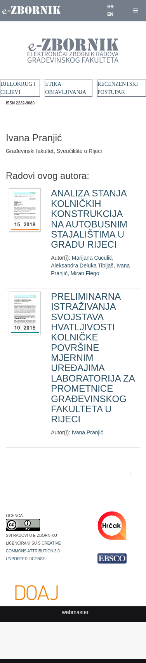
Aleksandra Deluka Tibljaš (82, 265)
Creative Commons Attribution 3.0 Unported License (33, 550)
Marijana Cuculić (92, 258)
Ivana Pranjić (87, 432)
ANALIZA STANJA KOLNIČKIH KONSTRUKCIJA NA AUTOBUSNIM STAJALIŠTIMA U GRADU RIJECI (89, 219)
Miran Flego (85, 273)
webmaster (75, 612)
